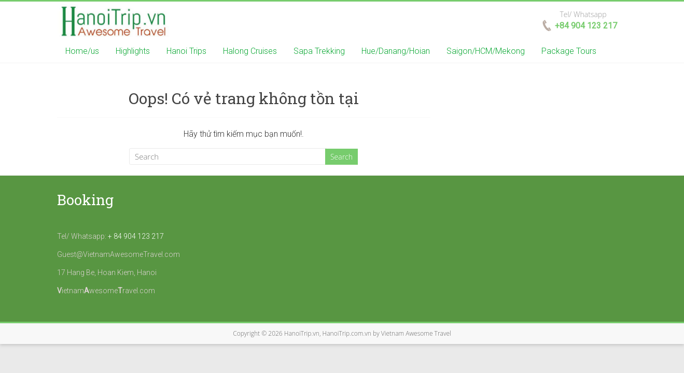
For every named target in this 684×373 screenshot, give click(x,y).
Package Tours (568, 51)
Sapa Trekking (319, 51)
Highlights (133, 51)
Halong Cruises (250, 51)
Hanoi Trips (186, 51)
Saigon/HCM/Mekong (485, 51)
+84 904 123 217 (586, 26)
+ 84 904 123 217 (136, 236)
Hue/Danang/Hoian (395, 51)
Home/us (82, 51)
